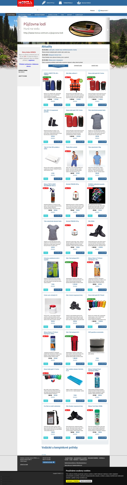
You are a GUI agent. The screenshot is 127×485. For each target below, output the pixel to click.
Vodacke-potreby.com (77, 465)
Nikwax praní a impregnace (56, 60)
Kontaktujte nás (49, 462)
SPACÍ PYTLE (50, 3)
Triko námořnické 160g (94, 147)
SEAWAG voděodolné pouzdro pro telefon (96, 184)
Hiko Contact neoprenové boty (74, 295)
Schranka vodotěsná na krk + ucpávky (52, 258)
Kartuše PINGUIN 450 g (72, 184)
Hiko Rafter (91, 221)
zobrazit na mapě (24, 464)
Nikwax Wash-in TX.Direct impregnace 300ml (51, 332)
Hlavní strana (11, 14)
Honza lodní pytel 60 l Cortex (96, 73)
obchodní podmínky (40, 14)
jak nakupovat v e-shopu (24, 14)
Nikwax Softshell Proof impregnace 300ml (94, 369)
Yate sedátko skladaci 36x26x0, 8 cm (74, 369)
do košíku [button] (58, 104)
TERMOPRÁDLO (68, 3)
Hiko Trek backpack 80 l (72, 258)
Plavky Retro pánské (71, 147)
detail (45, 104)
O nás (62, 14)
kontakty (69, 14)
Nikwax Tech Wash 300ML (95, 406)
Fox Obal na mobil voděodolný (52, 406)
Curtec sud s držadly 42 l (50, 295)
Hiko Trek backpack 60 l (72, 332)
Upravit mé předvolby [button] (85, 481)
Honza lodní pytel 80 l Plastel (96, 295)
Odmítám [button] (76, 481)
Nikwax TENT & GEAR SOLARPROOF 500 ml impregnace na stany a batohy (52, 185)
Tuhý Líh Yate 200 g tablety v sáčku (52, 147)
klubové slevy (79, 14)
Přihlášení (92, 10)
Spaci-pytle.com (68, 465)
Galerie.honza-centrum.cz (70, 462)
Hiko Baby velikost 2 (71, 73)
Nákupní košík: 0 (103, 10)
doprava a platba (53, 14)
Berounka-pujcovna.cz (81, 462)
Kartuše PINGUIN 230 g (72, 221)
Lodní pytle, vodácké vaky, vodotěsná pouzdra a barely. (63, 50)
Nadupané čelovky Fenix (55, 55)
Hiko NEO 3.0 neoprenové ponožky (51, 110)
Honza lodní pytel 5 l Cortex (51, 369)
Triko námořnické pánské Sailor (96, 110)
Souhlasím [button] (69, 481)
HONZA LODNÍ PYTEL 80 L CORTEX (51, 73)
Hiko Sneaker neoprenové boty (74, 406)
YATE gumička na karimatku (95, 332)
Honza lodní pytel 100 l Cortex (74, 110)
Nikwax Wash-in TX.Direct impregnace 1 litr (95, 258)
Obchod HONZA (86, 3)
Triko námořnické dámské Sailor (52, 221)
